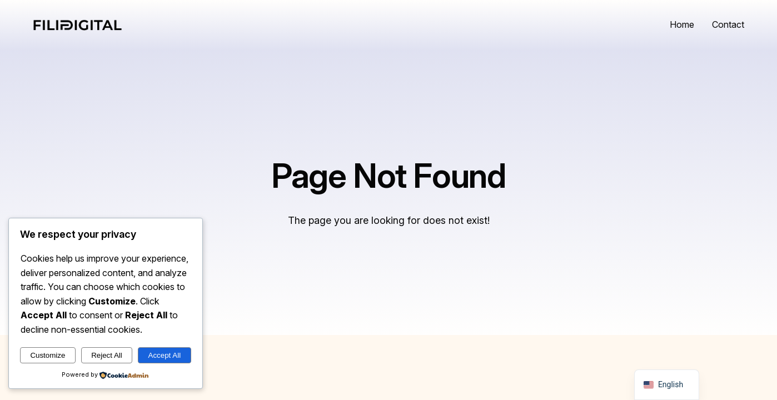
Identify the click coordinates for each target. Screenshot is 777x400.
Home (682, 24)
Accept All (164, 355)
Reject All (106, 355)
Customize (47, 355)
